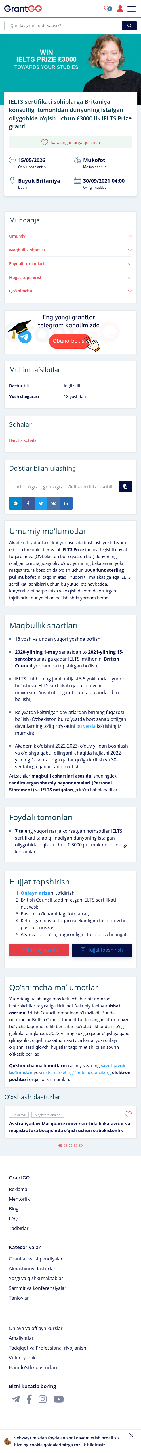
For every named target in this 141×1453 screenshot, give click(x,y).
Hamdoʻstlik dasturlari (33, 1366)
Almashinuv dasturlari (33, 1267)
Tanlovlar (19, 1297)
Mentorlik (19, 1198)
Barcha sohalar (23, 440)
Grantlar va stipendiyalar (36, 1257)
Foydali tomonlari (70, 263)
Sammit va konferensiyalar (37, 1287)
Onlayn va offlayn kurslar (36, 1327)
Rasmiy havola (39, 950)
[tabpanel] (70, 1121)
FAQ (13, 1217)
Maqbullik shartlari (70, 250)
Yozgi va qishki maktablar (36, 1277)
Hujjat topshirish (70, 277)
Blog (13, 1207)
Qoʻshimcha (70, 291)
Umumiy (70, 236)
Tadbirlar (19, 1227)
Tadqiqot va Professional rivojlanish (47, 1347)
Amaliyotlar (21, 1337)
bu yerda (86, 726)
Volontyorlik (22, 1356)
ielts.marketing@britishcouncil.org (77, 1071)
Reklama (18, 1188)
